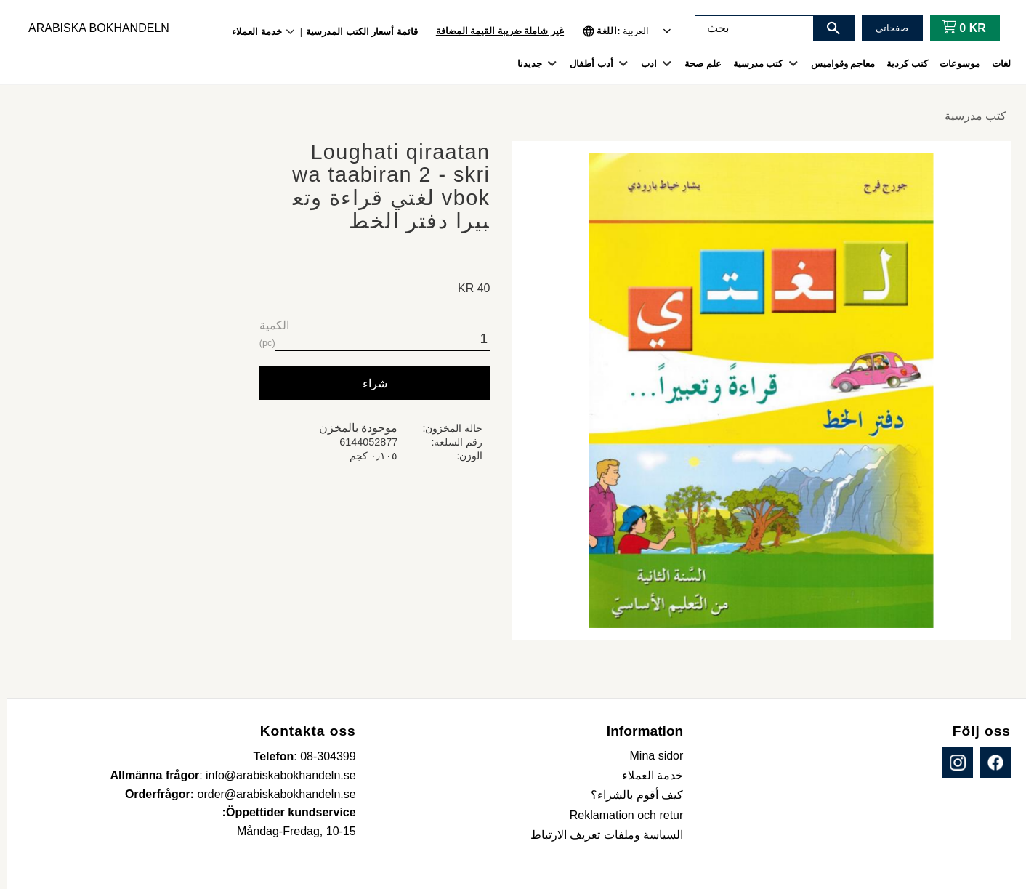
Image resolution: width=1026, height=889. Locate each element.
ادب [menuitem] (642, 63)
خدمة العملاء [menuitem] (250, 31)
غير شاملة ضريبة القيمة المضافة (493, 30)
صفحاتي (885, 28)
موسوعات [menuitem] (953, 63)
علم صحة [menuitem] (696, 63)
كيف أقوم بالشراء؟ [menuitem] (630, 795)
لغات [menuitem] (994, 63)
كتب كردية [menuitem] (900, 63)
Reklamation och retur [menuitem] (620, 815)
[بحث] (827, 28)
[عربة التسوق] (954, 28)
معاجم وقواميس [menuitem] (836, 63)
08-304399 (322, 756)
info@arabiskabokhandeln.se (274, 775)
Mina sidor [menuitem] (650, 755)
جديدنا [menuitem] (523, 63)
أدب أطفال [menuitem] (585, 63)
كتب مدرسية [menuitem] (752, 63)
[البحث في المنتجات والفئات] (748, 28)
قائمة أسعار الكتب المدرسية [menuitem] (355, 31)
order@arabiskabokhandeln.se (270, 794)
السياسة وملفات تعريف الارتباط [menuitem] (600, 835)
